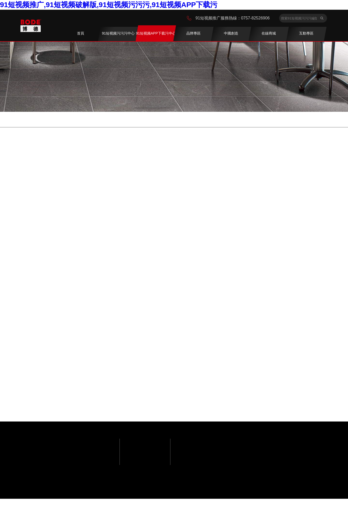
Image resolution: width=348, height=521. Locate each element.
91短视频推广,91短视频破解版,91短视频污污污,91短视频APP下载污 (108, 5)
